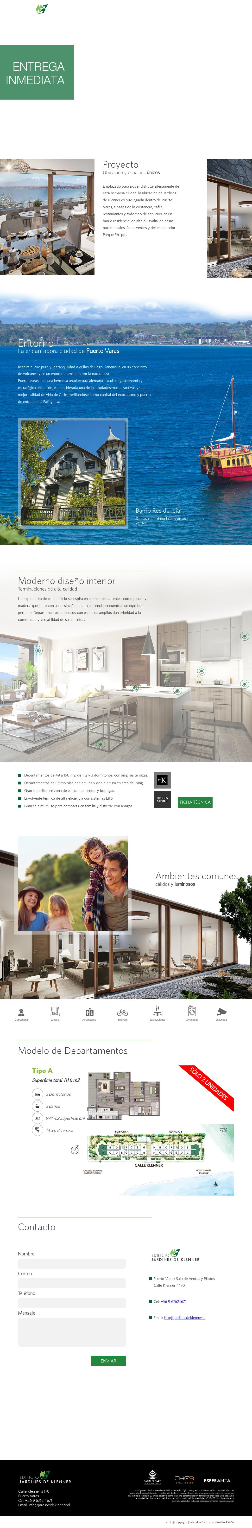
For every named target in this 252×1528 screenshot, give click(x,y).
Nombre (26, 1253)
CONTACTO (206, 13)
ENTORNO (110, 13)
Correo (25, 1273)
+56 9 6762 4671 (38, 1500)
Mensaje (26, 1313)
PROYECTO (82, 13)
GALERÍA (178, 13)
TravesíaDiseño (224, 1522)
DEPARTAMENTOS (145, 13)
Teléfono (26, 1293)
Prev (24, 1106)
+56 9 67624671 (173, 1301)
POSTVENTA (237, 13)
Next (228, 1106)
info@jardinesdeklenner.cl (184, 1317)
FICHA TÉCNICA (195, 802)
